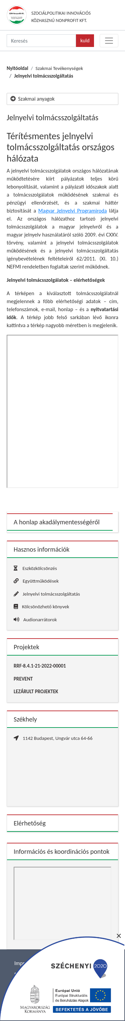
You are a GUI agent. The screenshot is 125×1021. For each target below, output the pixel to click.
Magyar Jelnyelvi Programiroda (72, 211)
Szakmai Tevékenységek (59, 68)
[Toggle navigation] (109, 40)
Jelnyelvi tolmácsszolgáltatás (43, 76)
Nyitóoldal (17, 68)
